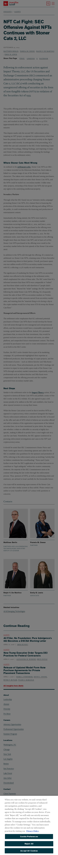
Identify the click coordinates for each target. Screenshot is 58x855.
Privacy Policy (32, 832)
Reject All (29, 845)
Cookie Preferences (29, 838)
